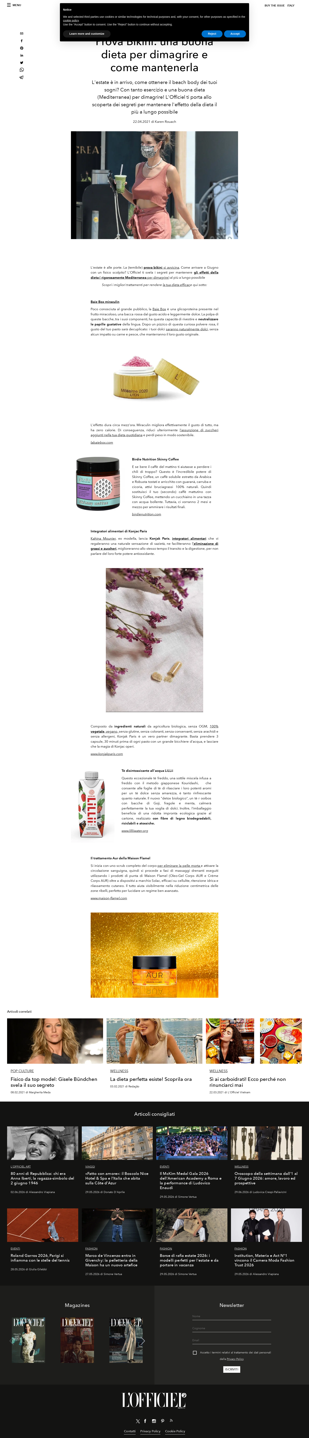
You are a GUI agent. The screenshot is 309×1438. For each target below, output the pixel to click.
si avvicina (161, 267)
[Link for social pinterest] (163, 1422)
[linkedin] (22, 56)
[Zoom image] (155, 380)
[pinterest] (22, 48)
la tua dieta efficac (176, 285)
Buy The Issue (275, 5)
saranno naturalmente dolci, (187, 329)
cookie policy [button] (71, 20)
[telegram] (22, 77)
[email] (22, 34)
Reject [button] (212, 33)
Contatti (130, 1431)
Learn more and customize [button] (86, 33)
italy (290, 5)
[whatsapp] (22, 70)
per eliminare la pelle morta (179, 866)
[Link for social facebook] (145, 1422)
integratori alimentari (189, 538)
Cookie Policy (175, 1431)
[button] (142, 1341)
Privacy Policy (235, 1359)
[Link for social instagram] (154, 1422)
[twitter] (22, 63)
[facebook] (22, 41)
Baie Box (159, 309)
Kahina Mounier (103, 538)
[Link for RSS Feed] (171, 1421)
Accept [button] (235, 33)
